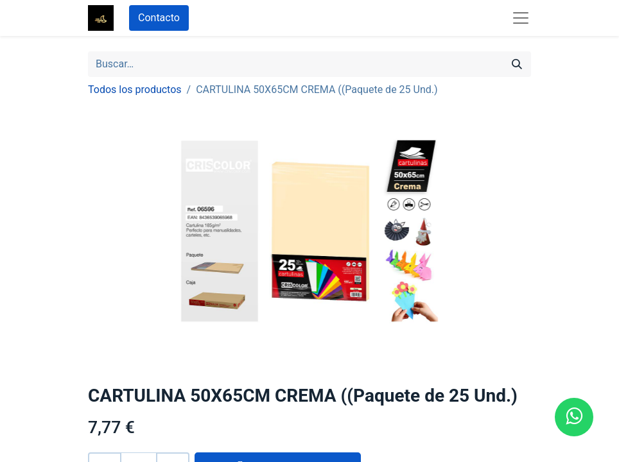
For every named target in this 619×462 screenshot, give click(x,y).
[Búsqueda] (517, 64)
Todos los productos (135, 89)
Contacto (159, 18)
